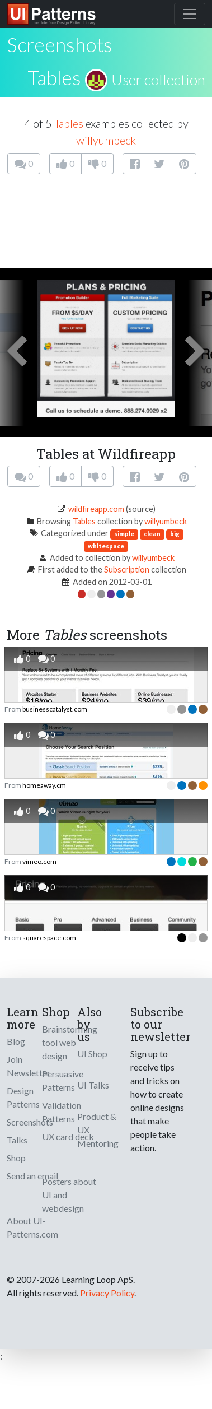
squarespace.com (49, 937)
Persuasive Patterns (62, 1080)
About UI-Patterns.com (32, 1227)
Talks (17, 1139)
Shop (16, 1157)
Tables (54, 77)
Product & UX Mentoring (98, 1129)
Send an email (32, 1175)
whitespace (106, 546)
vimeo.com (39, 861)
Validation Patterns (61, 1112)
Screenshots (30, 1122)
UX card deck (68, 1136)
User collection (158, 80)
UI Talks (93, 1085)
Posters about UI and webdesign (69, 1194)
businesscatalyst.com (54, 709)
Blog (16, 1041)
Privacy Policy (107, 1292)
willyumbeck (106, 140)
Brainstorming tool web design (69, 1042)
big (175, 533)
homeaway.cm (44, 785)
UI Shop (92, 1053)
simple (124, 533)
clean (152, 533)
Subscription (126, 569)
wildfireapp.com (96, 509)
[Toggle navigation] (189, 14)
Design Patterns (23, 1097)
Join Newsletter (28, 1066)
